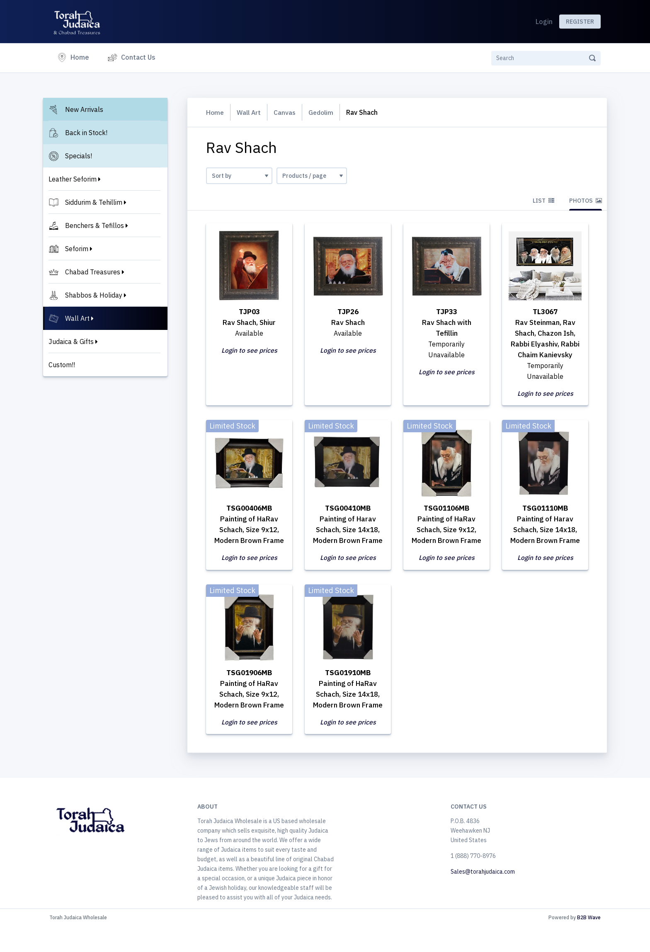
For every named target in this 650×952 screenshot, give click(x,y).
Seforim (76, 249)
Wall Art (77, 318)
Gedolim (324, 112)
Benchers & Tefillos (94, 225)
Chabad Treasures (92, 272)
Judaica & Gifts (71, 341)
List (543, 200)
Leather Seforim (73, 179)
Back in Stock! (86, 132)
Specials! (78, 156)
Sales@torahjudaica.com (483, 897)
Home (81, 56)
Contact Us (138, 57)
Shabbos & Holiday (93, 295)
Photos (585, 200)
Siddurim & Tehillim (93, 202)
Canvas (287, 112)
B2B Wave (589, 943)
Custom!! (62, 365)
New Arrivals (84, 109)
